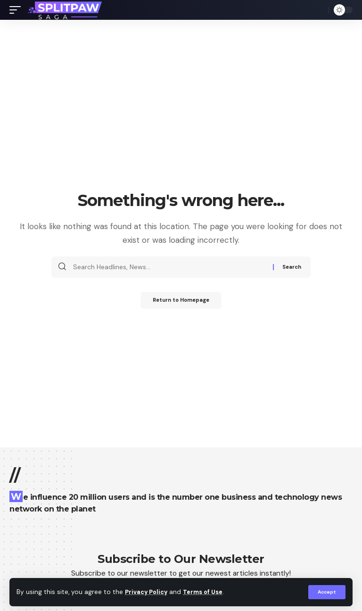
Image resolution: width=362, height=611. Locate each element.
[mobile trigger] (17, 10)
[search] (319, 10)
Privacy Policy (148, 592)
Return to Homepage (181, 301)
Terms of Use (208, 592)
